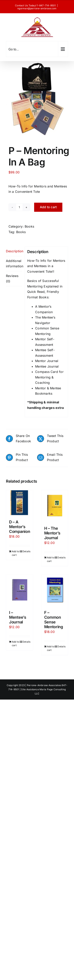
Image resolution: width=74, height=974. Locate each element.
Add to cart (48, 207)
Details (26, 551)
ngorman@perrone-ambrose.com (36, 8)
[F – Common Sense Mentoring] (54, 590)
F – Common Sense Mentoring (53, 619)
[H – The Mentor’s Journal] (54, 506)
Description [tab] (14, 251)
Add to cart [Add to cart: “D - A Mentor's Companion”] (15, 553)
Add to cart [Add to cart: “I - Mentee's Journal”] (15, 643)
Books (29, 226)
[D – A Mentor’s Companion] (19, 503)
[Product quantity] (19, 207)
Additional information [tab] (14, 263)
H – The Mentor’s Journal (52, 533)
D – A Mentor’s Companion (19, 527)
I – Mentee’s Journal (17, 617)
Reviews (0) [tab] (12, 278)
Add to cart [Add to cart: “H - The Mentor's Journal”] (50, 559)
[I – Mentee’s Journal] (19, 590)
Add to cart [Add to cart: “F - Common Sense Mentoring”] (50, 648)
